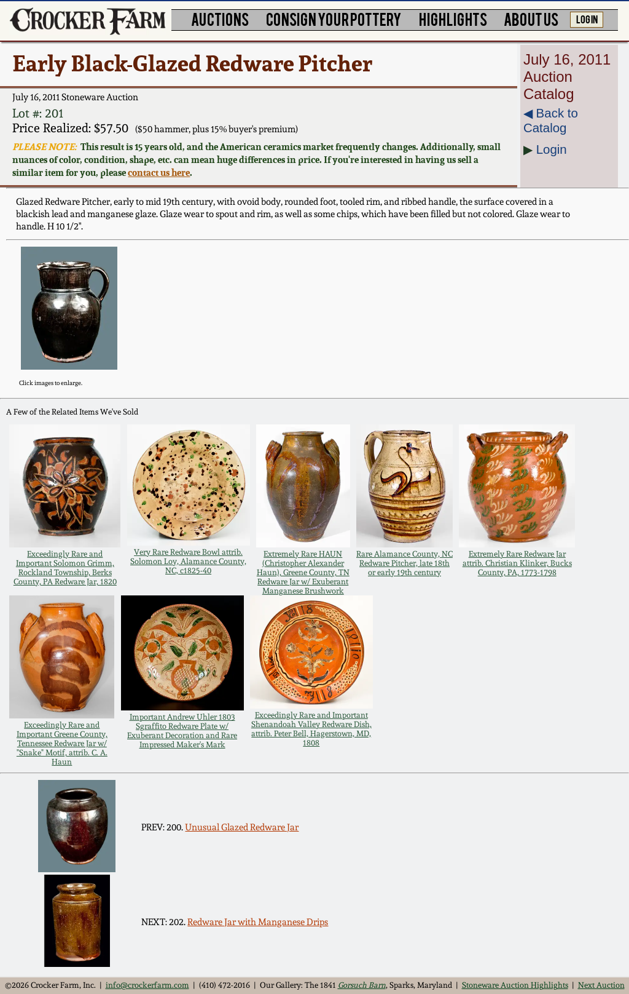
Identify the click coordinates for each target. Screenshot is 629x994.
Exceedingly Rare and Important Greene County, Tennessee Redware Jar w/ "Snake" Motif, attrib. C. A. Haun (62, 743)
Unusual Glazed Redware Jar (242, 827)
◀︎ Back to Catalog (550, 120)
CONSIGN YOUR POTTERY (334, 19)
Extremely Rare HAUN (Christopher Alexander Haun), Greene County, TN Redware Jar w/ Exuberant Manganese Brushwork (303, 572)
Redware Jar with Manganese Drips (257, 922)
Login (551, 149)
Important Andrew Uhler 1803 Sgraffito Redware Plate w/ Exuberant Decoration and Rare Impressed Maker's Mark (182, 730)
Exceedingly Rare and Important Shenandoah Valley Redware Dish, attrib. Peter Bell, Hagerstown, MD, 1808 (311, 728)
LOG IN (587, 18)
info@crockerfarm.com (147, 985)
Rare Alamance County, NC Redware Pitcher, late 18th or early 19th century (404, 563)
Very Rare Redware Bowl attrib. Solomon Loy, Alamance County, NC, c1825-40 (188, 561)
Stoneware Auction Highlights (515, 985)
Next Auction (601, 985)
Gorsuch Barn (362, 985)
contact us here (159, 172)
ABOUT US (531, 19)
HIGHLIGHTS (453, 19)
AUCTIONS (220, 19)
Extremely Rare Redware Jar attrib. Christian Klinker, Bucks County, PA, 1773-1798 (517, 563)
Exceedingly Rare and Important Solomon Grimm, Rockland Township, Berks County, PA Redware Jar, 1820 (65, 567)
